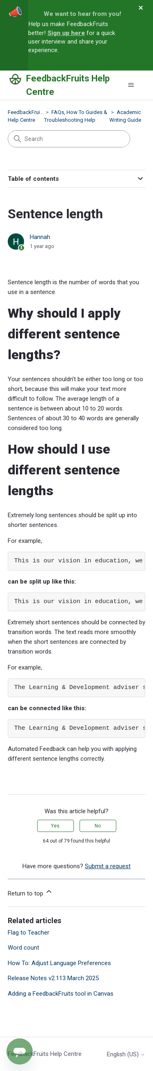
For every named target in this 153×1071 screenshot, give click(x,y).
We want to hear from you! (82, 14)
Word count (23, 947)
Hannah (40, 237)
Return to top (30, 892)
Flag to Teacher (28, 932)
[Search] (69, 139)
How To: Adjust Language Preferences (59, 963)
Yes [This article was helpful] (55, 826)
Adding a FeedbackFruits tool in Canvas (60, 993)
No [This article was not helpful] (98, 826)
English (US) (126, 1054)
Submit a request (108, 866)
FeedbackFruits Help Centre (45, 1054)
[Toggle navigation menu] (130, 85)
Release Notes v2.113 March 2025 (53, 978)
